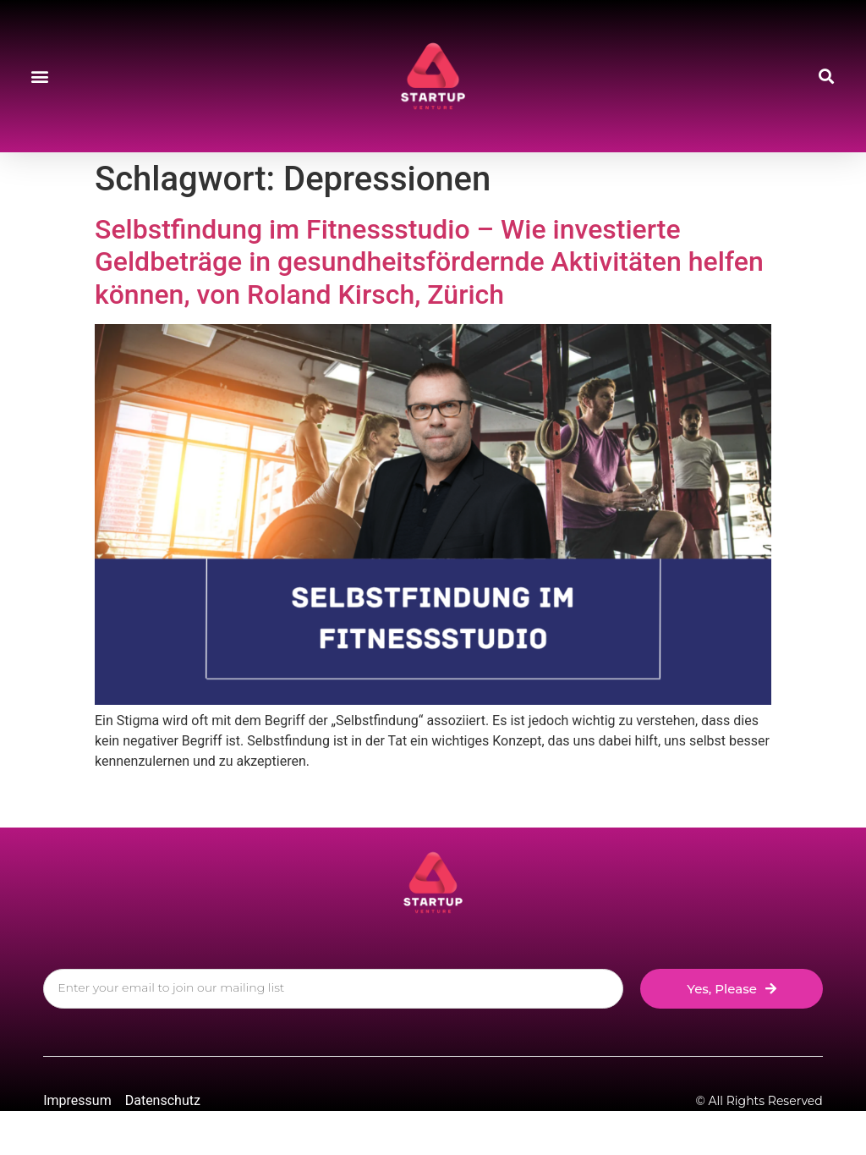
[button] (39, 77)
